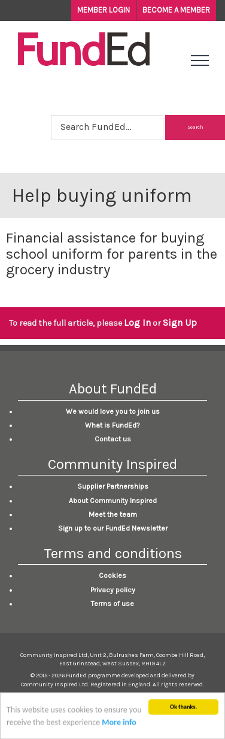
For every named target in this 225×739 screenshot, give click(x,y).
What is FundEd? (112, 425)
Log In (137, 322)
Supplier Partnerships (112, 486)
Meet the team (113, 514)
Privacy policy (112, 590)
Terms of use (112, 603)
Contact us (113, 439)
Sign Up (180, 322)
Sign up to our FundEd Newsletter (113, 528)
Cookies (112, 575)
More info (119, 724)
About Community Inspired (113, 500)
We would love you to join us (113, 411)
